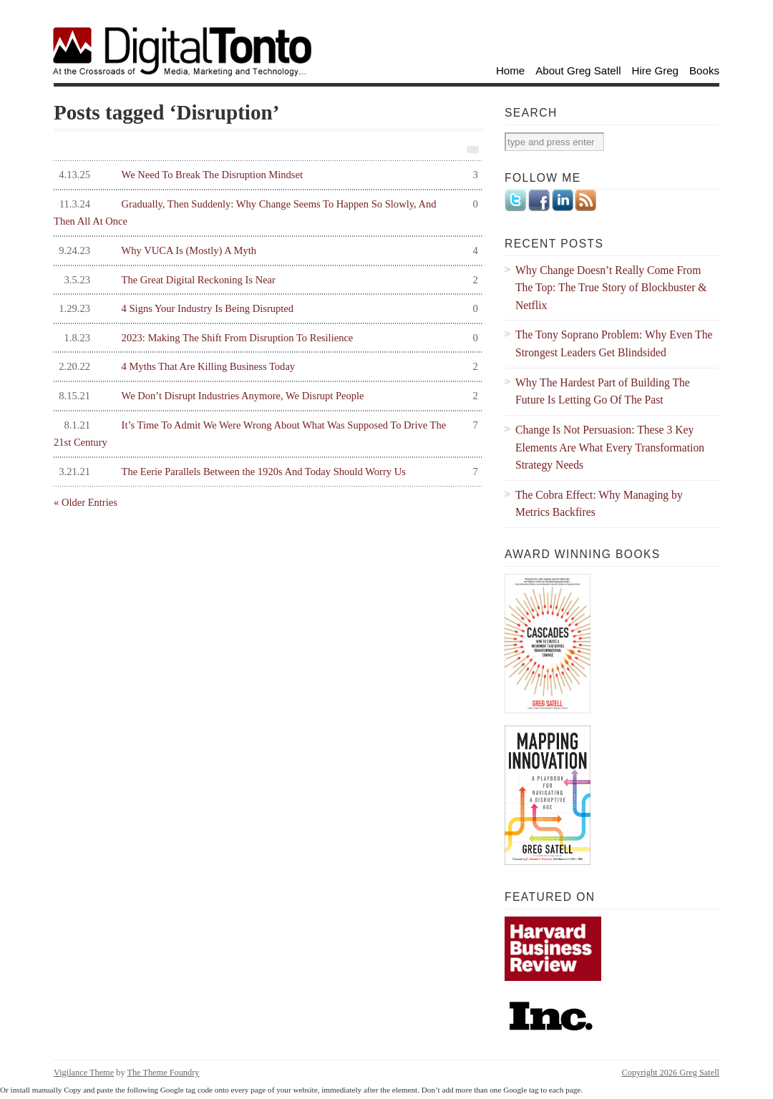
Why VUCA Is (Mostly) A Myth (266, 251)
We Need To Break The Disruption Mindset (266, 175)
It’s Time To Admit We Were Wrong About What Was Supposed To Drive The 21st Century (266, 432)
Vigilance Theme (84, 1073)
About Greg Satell (578, 70)
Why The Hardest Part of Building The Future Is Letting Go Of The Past (602, 391)
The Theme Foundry (163, 1073)
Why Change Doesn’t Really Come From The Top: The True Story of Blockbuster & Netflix (611, 287)
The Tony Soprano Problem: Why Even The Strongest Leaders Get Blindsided (613, 343)
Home (510, 70)
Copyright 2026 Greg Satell (670, 1073)
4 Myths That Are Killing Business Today (266, 367)
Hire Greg (655, 70)
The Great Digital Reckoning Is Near (266, 280)
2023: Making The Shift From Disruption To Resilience (266, 338)
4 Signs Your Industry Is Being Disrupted (266, 309)
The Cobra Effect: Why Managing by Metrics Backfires (599, 504)
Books (704, 70)
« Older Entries (85, 502)
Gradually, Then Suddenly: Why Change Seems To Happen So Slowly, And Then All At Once (266, 211)
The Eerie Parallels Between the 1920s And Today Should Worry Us (266, 472)
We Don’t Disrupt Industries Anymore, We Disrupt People (266, 396)
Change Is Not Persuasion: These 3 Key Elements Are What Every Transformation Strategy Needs (609, 447)
